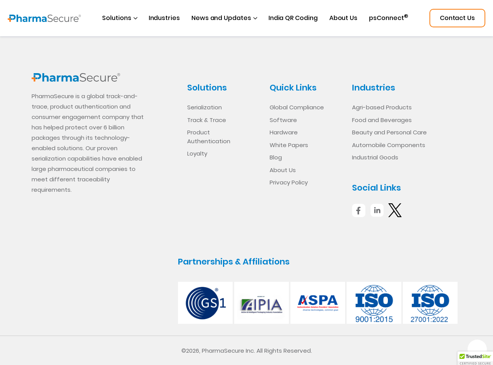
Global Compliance (297, 107)
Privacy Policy (289, 182)
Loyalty (197, 153)
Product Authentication (208, 136)
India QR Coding (293, 17)
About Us (343, 17)
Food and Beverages (382, 120)
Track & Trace (206, 120)
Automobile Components (388, 145)
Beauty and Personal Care (389, 132)
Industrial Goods (375, 157)
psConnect (388, 17)
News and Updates (221, 17)
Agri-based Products (382, 107)
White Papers (289, 145)
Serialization (204, 107)
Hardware (284, 132)
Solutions (116, 17)
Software (283, 120)
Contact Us (457, 17)
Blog (276, 157)
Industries (164, 17)
